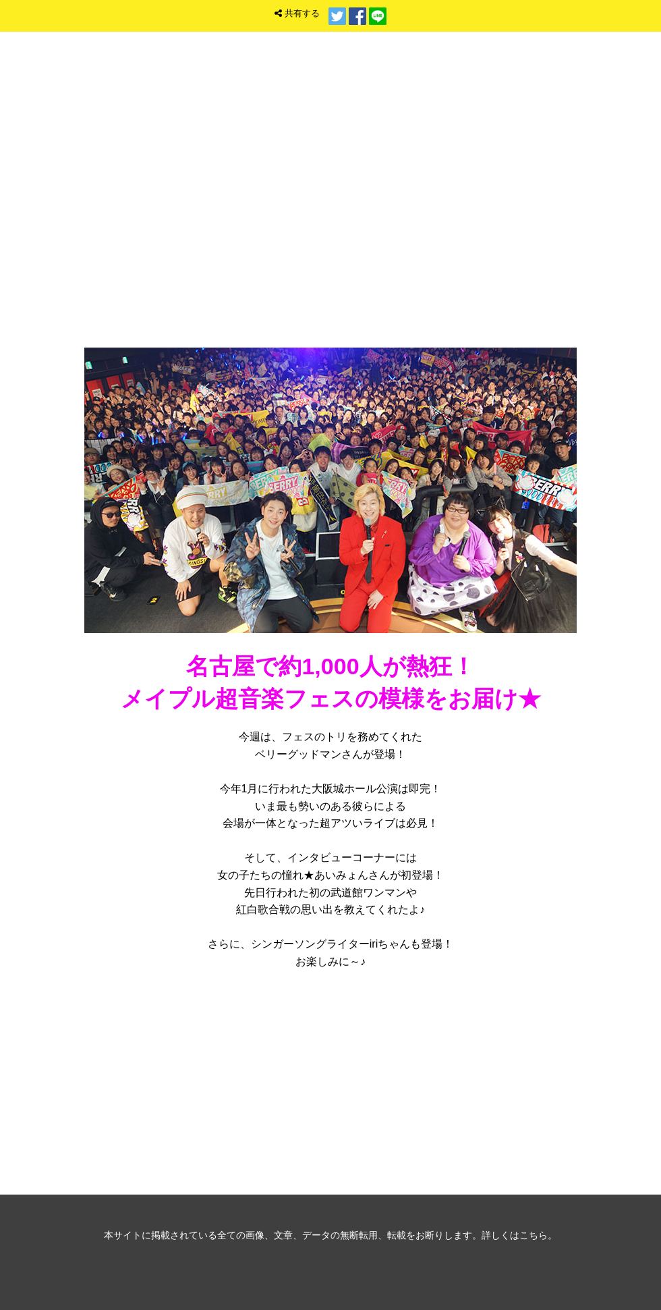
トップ (500, 151)
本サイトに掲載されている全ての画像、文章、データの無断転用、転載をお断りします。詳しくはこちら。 (330, 1235)
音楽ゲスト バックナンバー (330, 1082)
